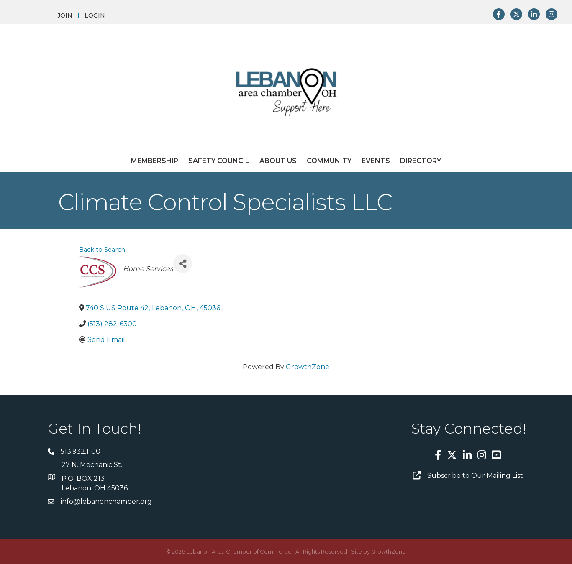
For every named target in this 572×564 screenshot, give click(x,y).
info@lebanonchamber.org (106, 501)
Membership (154, 161)
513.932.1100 (80, 451)
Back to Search (102, 249)
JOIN (64, 15)
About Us (278, 161)
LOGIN (95, 15)
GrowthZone (307, 367)
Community (329, 161)
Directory (420, 161)
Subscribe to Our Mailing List (475, 476)
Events (376, 161)
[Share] (182, 263)
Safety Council (218, 161)
